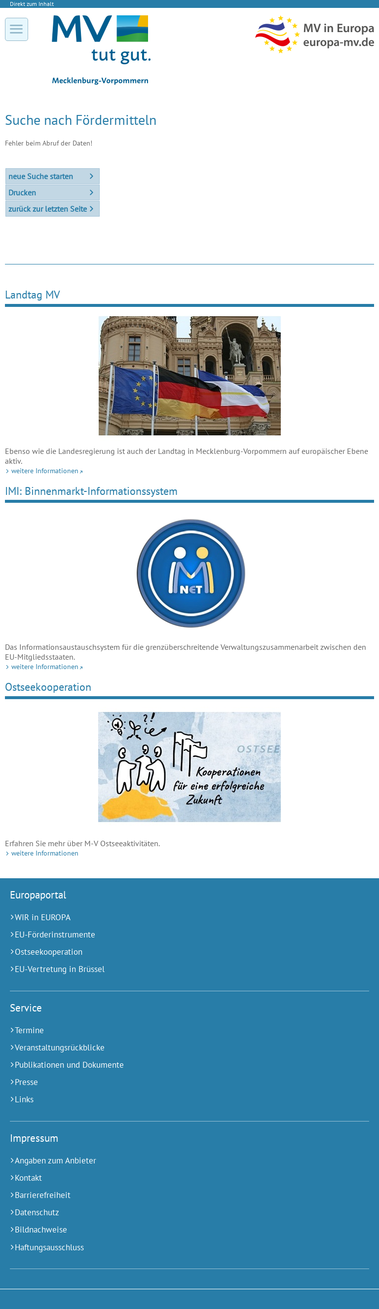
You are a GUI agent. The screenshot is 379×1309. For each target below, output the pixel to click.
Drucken (22, 192)
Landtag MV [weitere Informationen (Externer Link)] (32, 294)
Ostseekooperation (48, 686)
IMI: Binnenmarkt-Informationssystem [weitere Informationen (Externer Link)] (91, 491)
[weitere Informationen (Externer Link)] (189, 375)
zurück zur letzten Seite (47, 209)
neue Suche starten (40, 176)
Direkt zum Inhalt (32, 3)
